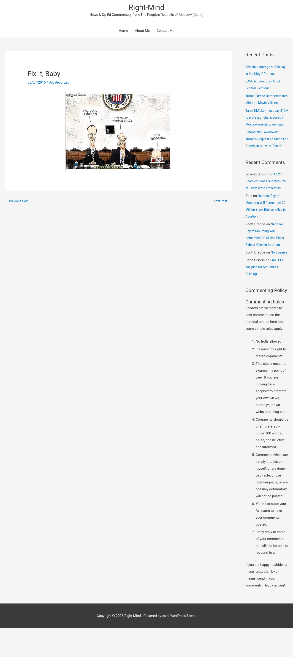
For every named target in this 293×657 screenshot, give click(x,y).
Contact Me (165, 32)
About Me (142, 32)
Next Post (221, 202)
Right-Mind (146, 8)
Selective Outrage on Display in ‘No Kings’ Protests (261, 75)
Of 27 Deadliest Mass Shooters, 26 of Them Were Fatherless (266, 203)
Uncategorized (60, 84)
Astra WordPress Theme (179, 644)
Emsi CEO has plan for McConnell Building (265, 296)
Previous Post (17, 202)
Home (123, 32)
